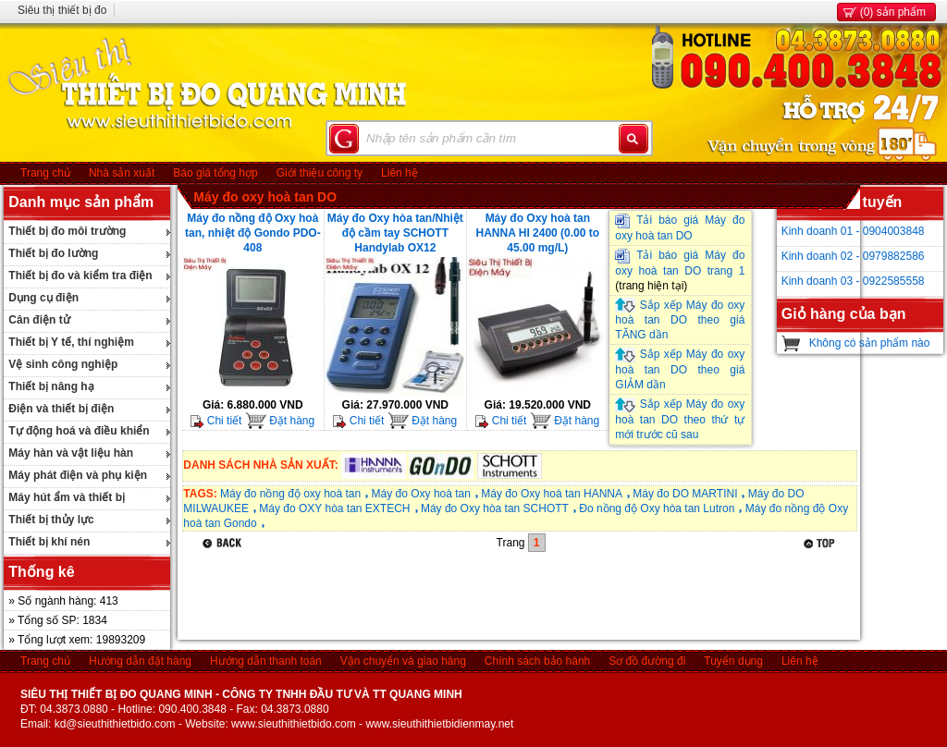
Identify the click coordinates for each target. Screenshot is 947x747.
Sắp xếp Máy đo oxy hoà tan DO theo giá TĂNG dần (679, 320)
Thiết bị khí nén (49, 541)
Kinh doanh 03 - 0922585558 (853, 281)
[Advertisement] (518, 598)
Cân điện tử (38, 319)
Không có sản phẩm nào (869, 343)
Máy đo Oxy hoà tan (421, 493)
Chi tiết (216, 420)
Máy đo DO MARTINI (685, 493)
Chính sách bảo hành (537, 661)
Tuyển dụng (733, 661)
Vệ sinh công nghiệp (62, 364)
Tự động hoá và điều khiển (78, 430)
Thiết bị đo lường (53, 253)
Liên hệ (399, 172)
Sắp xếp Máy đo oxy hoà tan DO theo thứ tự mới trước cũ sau (679, 419)
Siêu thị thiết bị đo (62, 10)
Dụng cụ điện (43, 297)
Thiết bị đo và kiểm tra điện (80, 275)
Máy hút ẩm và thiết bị (66, 497)
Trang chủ (45, 172)
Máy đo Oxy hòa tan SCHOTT (495, 508)
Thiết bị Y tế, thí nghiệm (71, 342)
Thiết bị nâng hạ (50, 386)
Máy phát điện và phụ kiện (77, 475)
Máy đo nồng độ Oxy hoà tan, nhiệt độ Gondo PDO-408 (253, 233)
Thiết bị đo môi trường (67, 231)
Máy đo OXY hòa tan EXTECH (334, 508)
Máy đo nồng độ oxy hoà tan (290, 493)
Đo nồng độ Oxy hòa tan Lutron (656, 508)
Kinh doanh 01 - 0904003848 (853, 231)
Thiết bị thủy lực (50, 519)
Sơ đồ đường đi (647, 661)
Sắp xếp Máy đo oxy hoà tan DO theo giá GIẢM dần (679, 369)
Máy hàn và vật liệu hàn (70, 453)
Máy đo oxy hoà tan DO (265, 197)
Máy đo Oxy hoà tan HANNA (551, 493)
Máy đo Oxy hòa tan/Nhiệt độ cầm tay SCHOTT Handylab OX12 (395, 233)
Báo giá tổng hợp (215, 172)
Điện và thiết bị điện (61, 408)
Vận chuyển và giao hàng (403, 661)
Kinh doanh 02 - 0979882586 (853, 256)
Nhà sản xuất (121, 172)
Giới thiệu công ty (320, 172)
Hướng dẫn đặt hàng (140, 661)
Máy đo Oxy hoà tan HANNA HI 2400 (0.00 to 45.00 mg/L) (538, 233)
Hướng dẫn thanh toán (266, 661)
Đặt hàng (279, 420)
